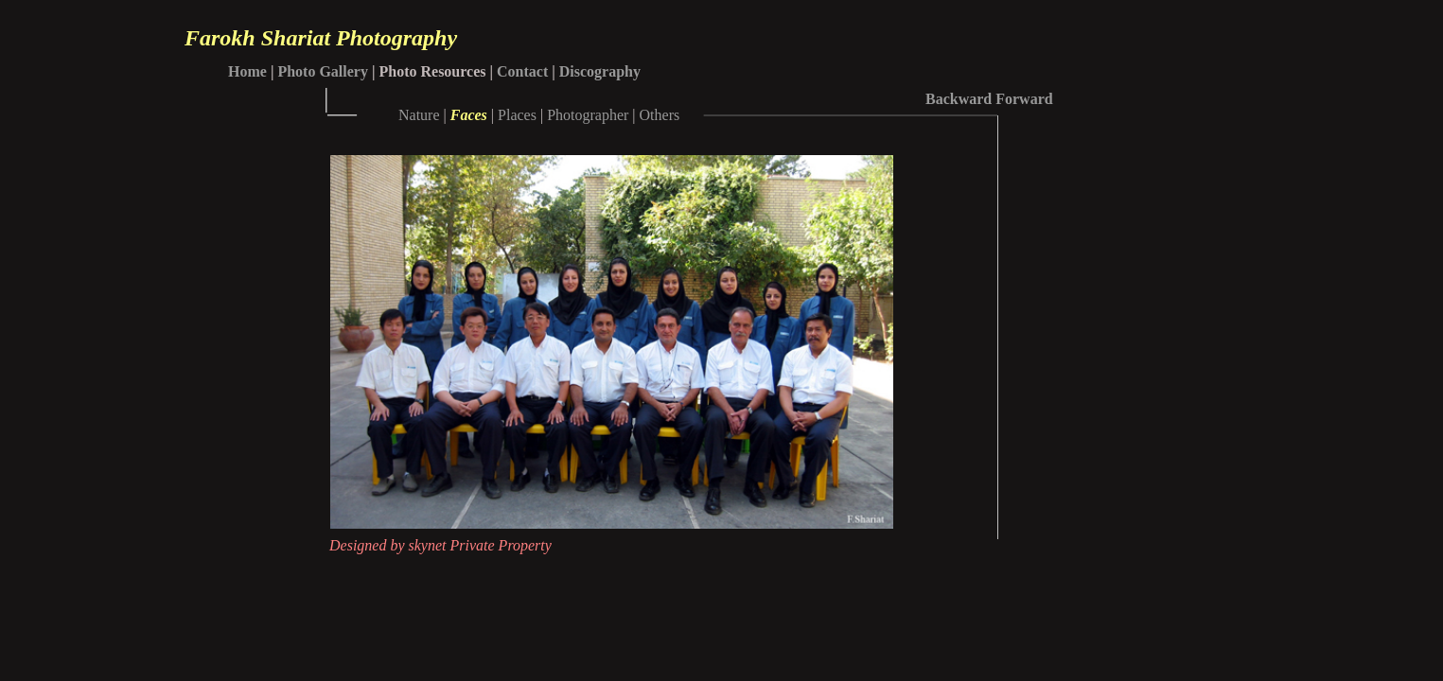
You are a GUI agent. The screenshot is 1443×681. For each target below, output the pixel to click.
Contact (522, 71)
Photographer (587, 115)
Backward (958, 99)
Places (517, 115)
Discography (600, 71)
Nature (419, 115)
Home (247, 71)
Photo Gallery (322, 71)
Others (660, 115)
